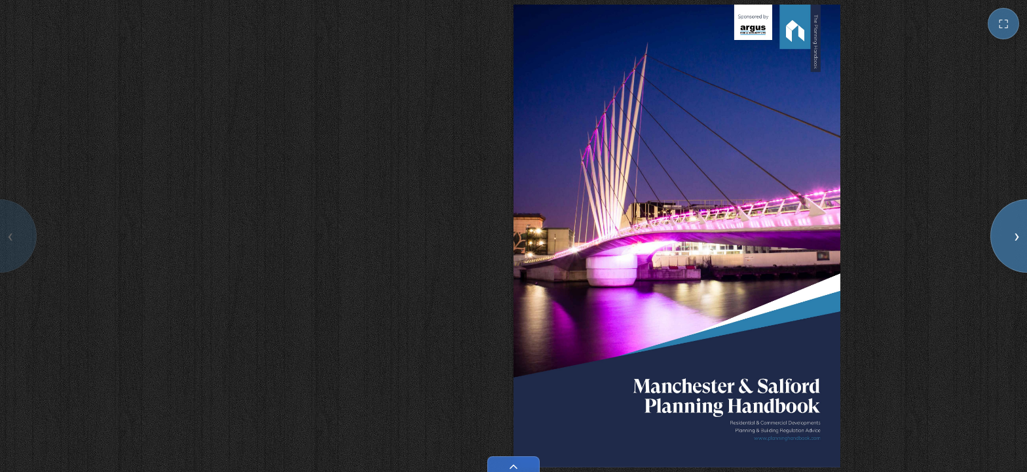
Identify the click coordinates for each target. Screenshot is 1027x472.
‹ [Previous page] (9, 235)
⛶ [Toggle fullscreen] (1003, 23)
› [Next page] (1016, 235)
